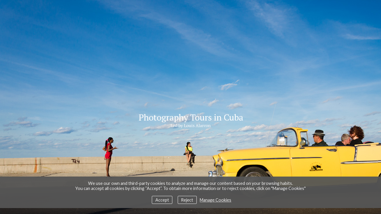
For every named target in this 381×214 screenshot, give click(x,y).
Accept (162, 199)
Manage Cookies (215, 199)
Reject (187, 199)
